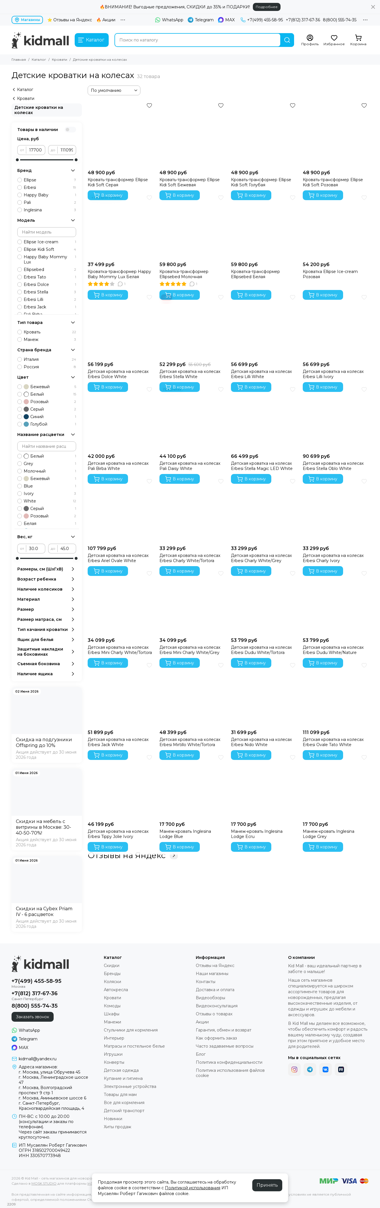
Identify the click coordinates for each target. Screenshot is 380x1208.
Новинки (113, 1118)
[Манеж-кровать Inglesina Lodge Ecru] (264, 786)
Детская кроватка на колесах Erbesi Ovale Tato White (333, 742)
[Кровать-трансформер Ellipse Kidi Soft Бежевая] (192, 134)
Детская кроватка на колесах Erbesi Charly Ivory (333, 558)
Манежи (112, 1022)
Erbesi (50, 187)
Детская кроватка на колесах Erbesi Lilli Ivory (333, 374)
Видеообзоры (210, 997)
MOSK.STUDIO (44, 1183)
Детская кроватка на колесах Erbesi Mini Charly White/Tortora (120, 650)
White (50, 501)
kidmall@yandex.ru (38, 1058)
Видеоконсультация (217, 1005)
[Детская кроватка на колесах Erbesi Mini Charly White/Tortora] (121, 602)
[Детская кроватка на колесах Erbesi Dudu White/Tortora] (264, 602)
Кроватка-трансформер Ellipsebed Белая (255, 274)
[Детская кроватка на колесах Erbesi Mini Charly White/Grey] (192, 602)
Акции (202, 1022)
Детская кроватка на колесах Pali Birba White (118, 466)
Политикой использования (192, 1187)
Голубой (50, 424)
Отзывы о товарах (214, 1014)
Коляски (112, 981)
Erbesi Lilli (50, 299)
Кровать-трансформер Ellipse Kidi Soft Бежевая (189, 182)
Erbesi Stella (50, 292)
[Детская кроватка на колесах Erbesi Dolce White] (121, 326)
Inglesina (50, 210)
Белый (50, 394)
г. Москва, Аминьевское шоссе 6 (52, 1098)
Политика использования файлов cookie (230, 1073)
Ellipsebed (50, 269)
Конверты (114, 1062)
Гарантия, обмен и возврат (223, 1030)
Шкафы (111, 1014)
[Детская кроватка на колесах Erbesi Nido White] (264, 694)
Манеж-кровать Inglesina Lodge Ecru (257, 834)
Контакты (205, 981)
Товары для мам (120, 1094)
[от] (35, 150)
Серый (50, 409)
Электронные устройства (130, 1086)
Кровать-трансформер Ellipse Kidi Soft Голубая (261, 182)
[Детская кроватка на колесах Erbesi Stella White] (192, 326)
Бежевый (50, 386)
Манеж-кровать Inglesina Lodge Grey (328, 834)
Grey (50, 463)
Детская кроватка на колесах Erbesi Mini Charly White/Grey (189, 650)
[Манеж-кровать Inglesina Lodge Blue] (192, 786)
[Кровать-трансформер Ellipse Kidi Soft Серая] (121, 134)
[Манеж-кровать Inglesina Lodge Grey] (336, 786)
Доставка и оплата (215, 989)
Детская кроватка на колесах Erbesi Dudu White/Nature (333, 650)
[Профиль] (310, 40)
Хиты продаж (117, 1126)
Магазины (27, 19)
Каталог (39, 59)
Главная (19, 59)
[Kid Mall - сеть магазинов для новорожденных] (40, 40)
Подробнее (267, 7)
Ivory (50, 493)
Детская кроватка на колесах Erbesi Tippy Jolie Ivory (118, 834)
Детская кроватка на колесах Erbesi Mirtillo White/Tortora (189, 742)
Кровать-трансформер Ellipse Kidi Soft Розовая (333, 182)
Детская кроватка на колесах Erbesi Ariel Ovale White (118, 558)
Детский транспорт (124, 1110)
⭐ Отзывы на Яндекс (69, 19)
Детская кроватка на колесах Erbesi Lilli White (261, 374)
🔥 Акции (105, 19)
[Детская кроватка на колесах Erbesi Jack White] (121, 694)
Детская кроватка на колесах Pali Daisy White (189, 466)
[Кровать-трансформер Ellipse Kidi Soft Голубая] (264, 134)
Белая (50, 523)
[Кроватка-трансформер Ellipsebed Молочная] (192, 226)
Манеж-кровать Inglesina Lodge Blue (185, 834)
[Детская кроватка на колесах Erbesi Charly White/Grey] (264, 510)
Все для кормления (124, 1102)
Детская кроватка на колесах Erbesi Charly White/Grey (261, 558)
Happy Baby (50, 195)
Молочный (50, 471)
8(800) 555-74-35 (339, 19)
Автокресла (116, 989)
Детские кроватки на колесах (38, 110)
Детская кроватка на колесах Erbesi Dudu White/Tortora (261, 650)
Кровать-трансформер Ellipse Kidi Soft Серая (118, 182)
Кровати (59, 59)
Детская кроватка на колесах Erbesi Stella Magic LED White (262, 466)
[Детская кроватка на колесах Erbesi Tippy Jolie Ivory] (121, 786)
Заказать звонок (32, 1016)
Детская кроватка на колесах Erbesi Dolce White (118, 374)
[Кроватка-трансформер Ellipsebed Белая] (264, 226)
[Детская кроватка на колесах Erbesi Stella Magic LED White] (264, 418)
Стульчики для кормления (131, 1030)
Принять (267, 1185)
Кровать (50, 332)
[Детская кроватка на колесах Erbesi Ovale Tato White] (336, 694)
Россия (50, 366)
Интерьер (114, 1038)
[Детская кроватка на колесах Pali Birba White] (121, 418)
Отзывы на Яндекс (133, 855)
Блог (201, 1054)
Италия (50, 359)
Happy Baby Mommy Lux (50, 259)
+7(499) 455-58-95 (261, 19)
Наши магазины (212, 973)
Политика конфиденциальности (229, 1062)
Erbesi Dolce (50, 284)
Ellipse (50, 180)
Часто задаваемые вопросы (224, 1046)
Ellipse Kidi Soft (50, 249)
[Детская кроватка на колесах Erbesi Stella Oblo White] (336, 418)
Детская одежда (121, 1070)
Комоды (112, 1005)
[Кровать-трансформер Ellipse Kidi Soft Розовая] (336, 134)
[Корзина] (358, 40)
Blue (50, 486)
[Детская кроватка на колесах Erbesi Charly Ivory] (336, 510)
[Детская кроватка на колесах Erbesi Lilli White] (264, 326)
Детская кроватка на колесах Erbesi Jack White (118, 742)
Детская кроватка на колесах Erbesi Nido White (261, 742)
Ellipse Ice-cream (50, 241)
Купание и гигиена (123, 1078)
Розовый (50, 401)
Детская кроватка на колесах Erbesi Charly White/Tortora (189, 558)
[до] (67, 150)
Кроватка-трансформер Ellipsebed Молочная (183, 274)
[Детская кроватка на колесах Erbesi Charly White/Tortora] (192, 510)
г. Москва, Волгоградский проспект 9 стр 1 (45, 1090)
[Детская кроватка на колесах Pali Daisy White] (192, 418)
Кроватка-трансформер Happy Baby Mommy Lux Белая (119, 274)
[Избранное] (334, 40)
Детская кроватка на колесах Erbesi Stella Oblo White (333, 466)
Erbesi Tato (50, 277)
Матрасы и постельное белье (134, 1046)
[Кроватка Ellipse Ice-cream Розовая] (336, 226)
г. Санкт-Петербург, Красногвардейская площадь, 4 (51, 1106)
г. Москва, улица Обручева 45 (49, 1072)
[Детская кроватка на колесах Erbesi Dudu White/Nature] (336, 602)
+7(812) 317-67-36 (303, 19)
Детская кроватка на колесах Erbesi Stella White (189, 374)
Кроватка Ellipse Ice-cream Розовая (330, 274)
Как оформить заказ (216, 1038)
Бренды (112, 973)
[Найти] (287, 40)
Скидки (111, 965)
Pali (50, 202)
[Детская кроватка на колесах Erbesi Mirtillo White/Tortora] (192, 694)
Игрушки (113, 1054)
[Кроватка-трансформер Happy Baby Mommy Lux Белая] (121, 226)
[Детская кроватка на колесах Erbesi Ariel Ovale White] (121, 510)
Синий (50, 416)
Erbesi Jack (50, 307)
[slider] (17, 160)
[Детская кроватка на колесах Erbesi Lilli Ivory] (336, 326)
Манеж (50, 339)
